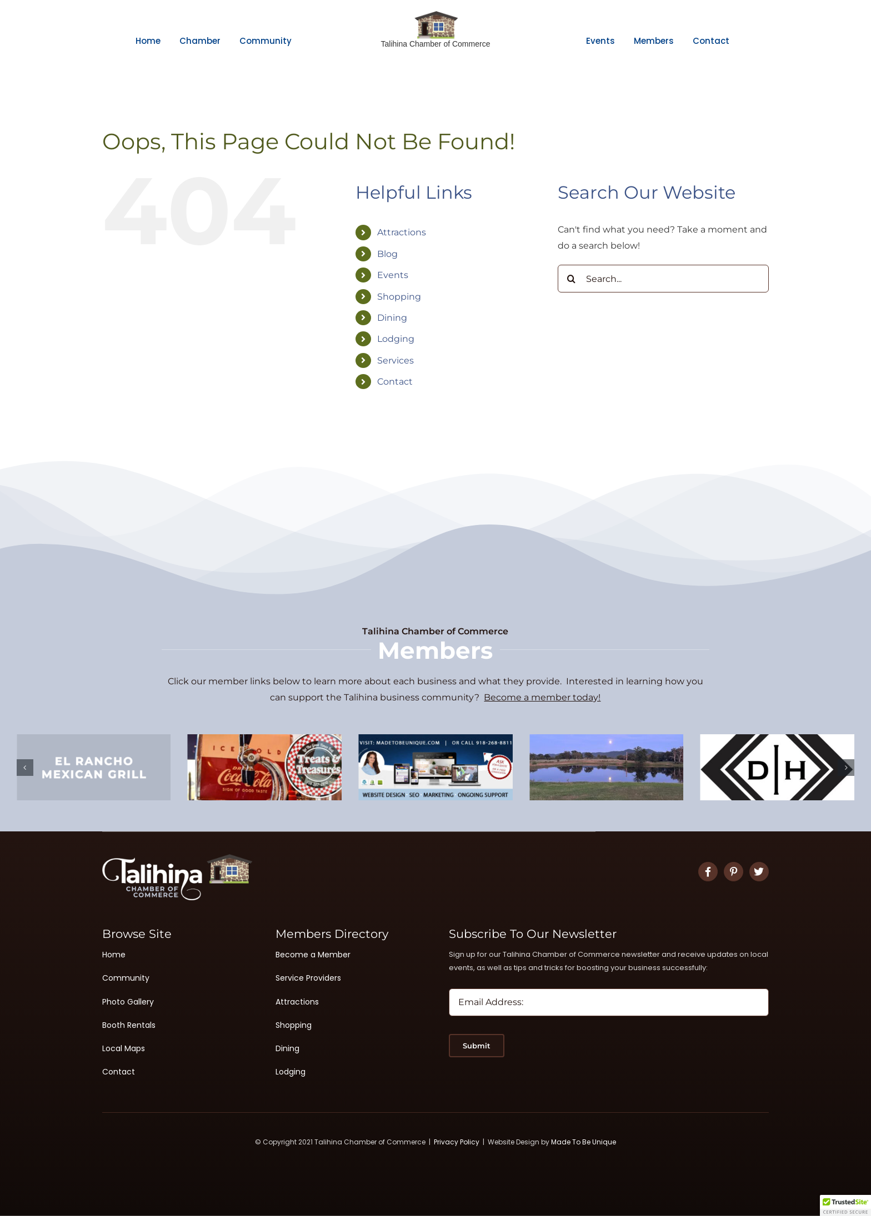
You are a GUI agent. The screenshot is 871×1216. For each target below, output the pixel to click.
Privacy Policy (456, 1142)
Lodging (395, 339)
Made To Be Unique (583, 1142)
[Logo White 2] (177, 858)
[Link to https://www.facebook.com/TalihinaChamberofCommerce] (708, 871)
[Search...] (663, 278)
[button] (25, 767)
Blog (387, 254)
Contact (395, 381)
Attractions (401, 232)
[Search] (571, 278)
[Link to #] (733, 871)
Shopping (399, 296)
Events (392, 275)
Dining (392, 317)
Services (395, 360)
